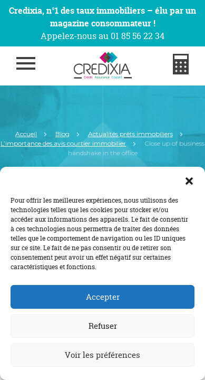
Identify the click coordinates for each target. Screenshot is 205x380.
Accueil (26, 134)
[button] (189, 180)
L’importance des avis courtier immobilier (63, 143)
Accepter (103, 296)
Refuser (103, 325)
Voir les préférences (102, 354)
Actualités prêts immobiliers (130, 134)
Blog (62, 134)
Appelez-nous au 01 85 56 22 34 (102, 36)
